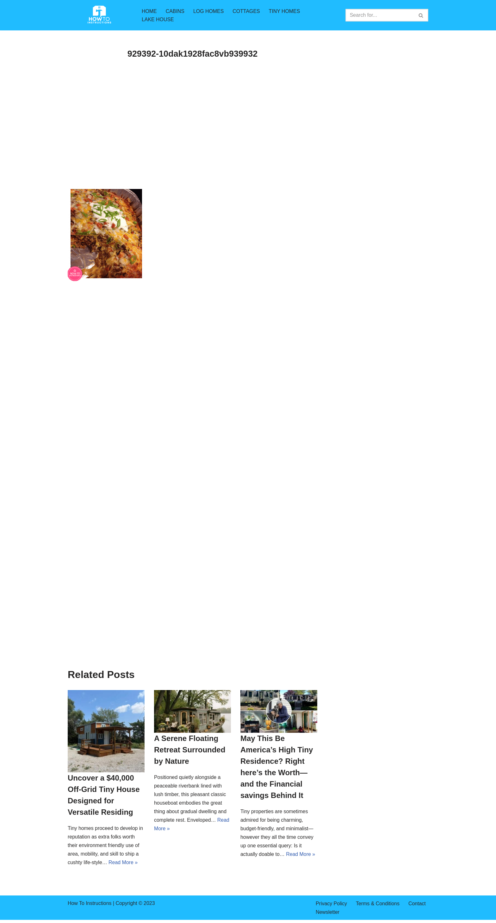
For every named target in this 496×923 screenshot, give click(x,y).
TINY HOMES (285, 11)
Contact (417, 904)
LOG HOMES (209, 11)
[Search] (379, 15)
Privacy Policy (331, 904)
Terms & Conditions (378, 904)
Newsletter (328, 912)
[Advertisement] (192, 139)
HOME (149, 11)
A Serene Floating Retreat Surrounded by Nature (189, 749)
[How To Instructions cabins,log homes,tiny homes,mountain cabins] (99, 15)
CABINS (175, 11)
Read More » (123, 863)
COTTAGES (246, 11)
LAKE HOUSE (158, 19)
